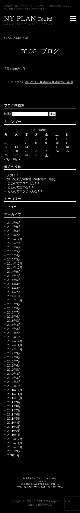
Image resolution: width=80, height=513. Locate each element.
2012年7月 (14, 361)
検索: (7, 114)
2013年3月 (14, 328)
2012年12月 (14, 341)
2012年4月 (14, 373)
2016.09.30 (16, 82)
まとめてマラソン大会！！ (25, 191)
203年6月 (13, 455)
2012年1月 (14, 386)
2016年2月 (14, 235)
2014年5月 (14, 280)
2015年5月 (14, 251)
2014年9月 (14, 271)
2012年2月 (14, 382)
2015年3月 (14, 259)
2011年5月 (14, 418)
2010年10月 (14, 447)
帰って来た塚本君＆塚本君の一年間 (49, 82)
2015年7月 (14, 243)
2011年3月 (14, 426)
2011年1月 (14, 435)
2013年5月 (14, 320)
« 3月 (7, 159)
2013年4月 (14, 324)
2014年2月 (14, 292)
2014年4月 (14, 284)
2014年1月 (14, 296)
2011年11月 (14, 394)
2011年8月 (14, 406)
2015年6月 (14, 247)
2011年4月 (14, 422)
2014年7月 (14, 275)
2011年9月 (14, 402)
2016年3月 (14, 231)
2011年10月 (14, 398)
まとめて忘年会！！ (20, 187)
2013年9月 (14, 304)
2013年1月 (14, 337)
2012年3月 (14, 377)
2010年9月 (14, 451)
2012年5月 (14, 369)
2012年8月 (14, 357)
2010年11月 (14, 443)
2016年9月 (14, 226)
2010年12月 (14, 439)
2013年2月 (14, 333)
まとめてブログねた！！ (23, 183)
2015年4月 (14, 255)
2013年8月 (14, 308)
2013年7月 (14, 312)
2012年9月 (14, 353)
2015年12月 (14, 239)
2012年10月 (14, 349)
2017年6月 (14, 222)
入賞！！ (13, 175)
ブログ (11, 207)
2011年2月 (14, 430)
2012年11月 (14, 345)
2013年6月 (14, 316)
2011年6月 (14, 414)
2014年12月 (14, 263)
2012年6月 (14, 365)
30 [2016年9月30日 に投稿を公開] (46, 155)
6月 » (16, 159)
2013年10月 (14, 300)
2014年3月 (14, 288)
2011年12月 (14, 390)
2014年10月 (14, 267)
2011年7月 (14, 410)
